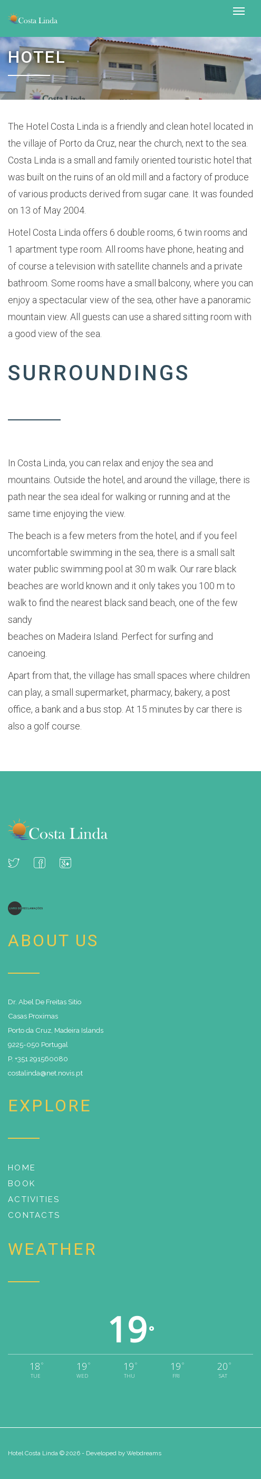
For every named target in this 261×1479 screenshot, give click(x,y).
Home (22, 1168)
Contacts (34, 1215)
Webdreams (144, 1453)
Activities (34, 1199)
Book (21, 1183)
